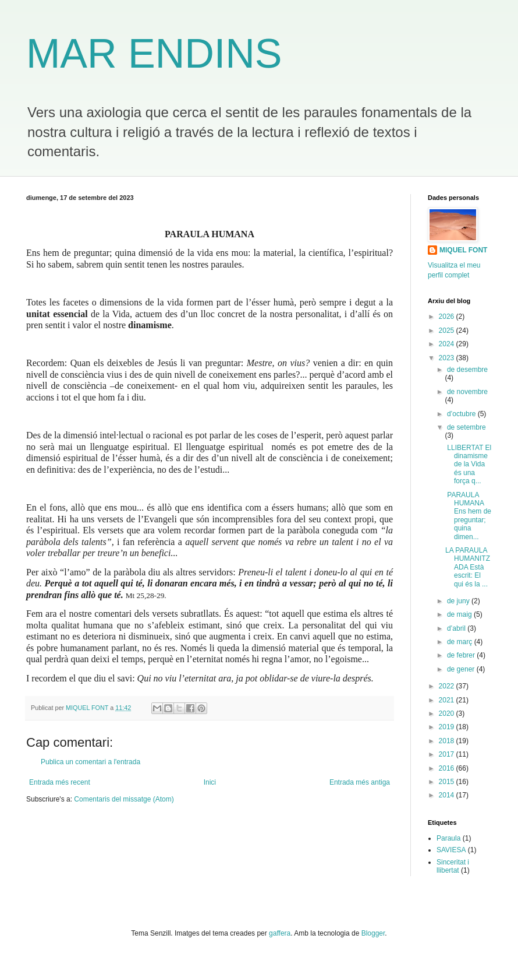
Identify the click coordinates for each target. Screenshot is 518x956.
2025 (447, 330)
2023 (447, 358)
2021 (447, 700)
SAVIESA (451, 850)
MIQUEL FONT (463, 250)
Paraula (448, 838)
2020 (447, 713)
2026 (447, 316)
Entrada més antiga (359, 782)
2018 (447, 741)
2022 (447, 686)
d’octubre (462, 414)
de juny (459, 601)
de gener (462, 669)
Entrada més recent (59, 782)
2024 (447, 344)
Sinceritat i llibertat (453, 866)
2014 (447, 795)
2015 (447, 782)
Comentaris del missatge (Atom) (123, 799)
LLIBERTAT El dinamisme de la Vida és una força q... (468, 465)
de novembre (467, 392)
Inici (210, 782)
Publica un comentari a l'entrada (90, 762)
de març (460, 642)
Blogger (373, 933)
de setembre (466, 427)
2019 (447, 727)
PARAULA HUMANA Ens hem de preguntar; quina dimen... (468, 516)
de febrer (462, 655)
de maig (460, 614)
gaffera (279, 933)
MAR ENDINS (154, 53)
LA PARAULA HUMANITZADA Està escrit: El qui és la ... (467, 567)
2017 (447, 754)
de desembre (467, 369)
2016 (447, 768)
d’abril (457, 628)
